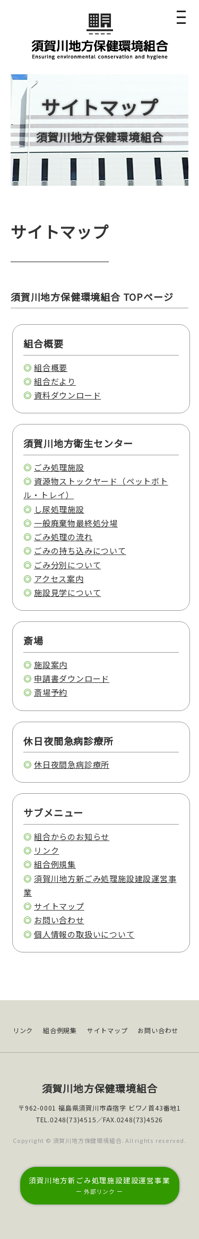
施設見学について (67, 592)
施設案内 (50, 664)
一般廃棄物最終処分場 (76, 522)
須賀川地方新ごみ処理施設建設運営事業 (99, 1185)
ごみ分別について (67, 564)
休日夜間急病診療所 (71, 764)
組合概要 (50, 367)
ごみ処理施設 (59, 467)
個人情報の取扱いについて (84, 934)
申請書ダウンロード (71, 678)
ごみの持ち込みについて (80, 550)
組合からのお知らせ (71, 836)
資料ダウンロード (67, 395)
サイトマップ (59, 906)
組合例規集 (55, 864)
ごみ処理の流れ (63, 536)
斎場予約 (50, 692)
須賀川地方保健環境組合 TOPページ (92, 297)
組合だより (55, 381)
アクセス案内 (59, 578)
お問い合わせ (59, 919)
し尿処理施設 (59, 509)
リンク (46, 850)
